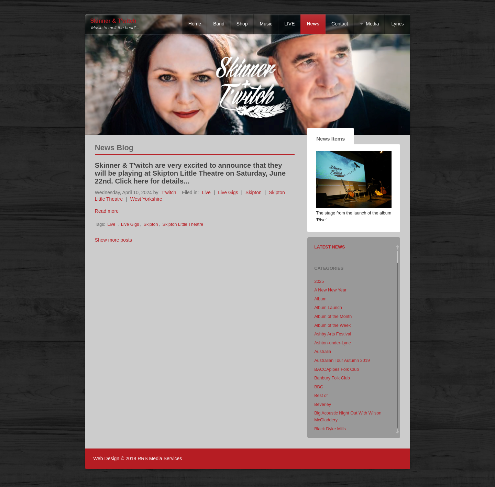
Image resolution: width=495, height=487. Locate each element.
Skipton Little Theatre (183, 224)
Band (218, 23)
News (313, 23)
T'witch (168, 192)
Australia (322, 351)
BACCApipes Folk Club (336, 369)
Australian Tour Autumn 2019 (342, 360)
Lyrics (397, 23)
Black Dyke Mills (330, 429)
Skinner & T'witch (113, 21)
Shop (242, 23)
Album (320, 299)
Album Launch (328, 307)
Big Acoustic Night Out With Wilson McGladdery (347, 416)
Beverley (322, 404)
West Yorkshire (146, 199)
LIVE (289, 23)
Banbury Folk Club (332, 378)
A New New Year (330, 290)
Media (372, 23)
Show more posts (113, 240)
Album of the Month (333, 316)
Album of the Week (332, 325)
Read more (107, 211)
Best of (321, 395)
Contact (339, 23)
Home (194, 23)
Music (266, 23)
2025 (319, 281)
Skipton (253, 192)
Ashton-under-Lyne (332, 343)
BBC (318, 387)
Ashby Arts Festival (332, 334)
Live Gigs (228, 192)
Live (206, 192)
